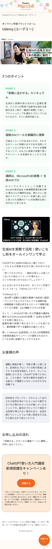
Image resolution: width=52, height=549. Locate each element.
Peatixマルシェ (9, 14)
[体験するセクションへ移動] (44, 540)
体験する (26, 483)
